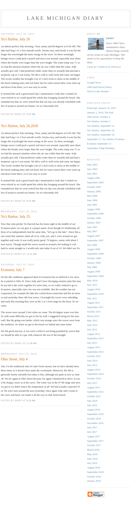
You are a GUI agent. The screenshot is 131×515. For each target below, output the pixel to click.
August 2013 (93, 347)
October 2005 (94, 186)
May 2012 (92, 320)
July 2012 (92, 329)
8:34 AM (31, 114)
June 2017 (92, 427)
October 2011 (94, 311)
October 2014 (94, 378)
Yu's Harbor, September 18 (101, 134)
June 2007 (92, 227)
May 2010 (92, 280)
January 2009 (94, 262)
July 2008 (92, 244)
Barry (110, 38)
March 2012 (93, 316)
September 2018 (95, 472)
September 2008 (95, 253)
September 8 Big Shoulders (101, 148)
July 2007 (92, 231)
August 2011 (93, 302)
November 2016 (95, 423)
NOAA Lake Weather (98, 91)
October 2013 (94, 356)
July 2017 (92, 431)
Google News (94, 82)
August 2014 (93, 369)
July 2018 (92, 463)
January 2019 (94, 480)
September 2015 (95, 391)
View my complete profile (104, 67)
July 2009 (92, 267)
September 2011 (95, 307)
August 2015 (93, 387)
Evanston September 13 (99, 143)
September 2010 (95, 293)
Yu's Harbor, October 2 (99, 121)
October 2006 (94, 218)
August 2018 (93, 467)
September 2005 (95, 182)
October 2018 (94, 476)
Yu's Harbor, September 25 (101, 125)
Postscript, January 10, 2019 (101, 108)
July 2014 (92, 365)
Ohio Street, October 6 (98, 116)
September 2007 (95, 240)
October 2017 (94, 445)
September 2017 (95, 440)
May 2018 (92, 454)
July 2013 (92, 342)
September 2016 (95, 414)
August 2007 (93, 235)
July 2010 (92, 284)
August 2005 (93, 177)
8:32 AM (31, 201)
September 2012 (95, 338)
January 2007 (94, 222)
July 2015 (92, 382)
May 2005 (92, 164)
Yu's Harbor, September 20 (101, 130)
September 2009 (95, 276)
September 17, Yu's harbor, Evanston (106, 139)
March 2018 (93, 449)
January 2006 (94, 191)
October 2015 (94, 396)
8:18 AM (31, 400)
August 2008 (93, 249)
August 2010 (93, 289)
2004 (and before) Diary (99, 87)
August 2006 (93, 209)
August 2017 (93, 436)
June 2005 (92, 169)
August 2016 (93, 409)
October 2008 (94, 258)
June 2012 (92, 324)
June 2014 (92, 360)
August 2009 (93, 271)
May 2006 (92, 195)
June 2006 (92, 200)
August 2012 (93, 333)
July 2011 (92, 298)
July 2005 (92, 173)
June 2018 (92, 458)
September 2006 (95, 213)
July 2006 (92, 204)
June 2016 (92, 400)
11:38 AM (32, 343)
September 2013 (95, 351)
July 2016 (92, 405)
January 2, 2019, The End (100, 112)
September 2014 (95, 373)
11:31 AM (32, 254)
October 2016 (94, 418)
